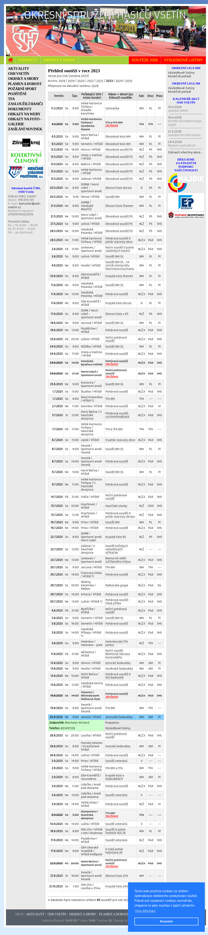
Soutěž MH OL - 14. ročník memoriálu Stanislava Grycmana (119, 265)
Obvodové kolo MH (118, 136)
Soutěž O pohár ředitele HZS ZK (115, 831)
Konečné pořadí (179, 76)
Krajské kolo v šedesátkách (114, 777)
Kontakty (28, 60)
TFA (11, 99)
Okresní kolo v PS (116, 314)
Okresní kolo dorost (118, 188)
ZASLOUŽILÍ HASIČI (25, 104)
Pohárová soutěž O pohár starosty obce (119, 240)
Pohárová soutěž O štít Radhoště (118, 676)
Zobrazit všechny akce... (185, 152)
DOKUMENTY (20, 109)
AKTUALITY (18, 69)
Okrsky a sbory (59, 60)
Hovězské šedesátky (119, 668)
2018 (61, 81)
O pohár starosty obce (120, 440)
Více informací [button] (145, 911)
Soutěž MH (112, 197)
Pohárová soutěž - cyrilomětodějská (117, 415)
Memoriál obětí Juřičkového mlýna (118, 560)
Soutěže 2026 (145, 60)
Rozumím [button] (166, 921)
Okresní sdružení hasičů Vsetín (105, 15)
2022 (99, 81)
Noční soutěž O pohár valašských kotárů (119, 249)
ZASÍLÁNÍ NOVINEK (25, 129)
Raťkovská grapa (116, 585)
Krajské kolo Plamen (119, 276)
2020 (81, 81)
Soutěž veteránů (116, 761)
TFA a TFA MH (114, 429)
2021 (90, 81)
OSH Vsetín (57, 914)
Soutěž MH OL (114, 256)
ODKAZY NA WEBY (24, 114)
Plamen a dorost (114, 914)
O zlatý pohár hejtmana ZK (114, 851)
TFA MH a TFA (114, 768)
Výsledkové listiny (183, 60)
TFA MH (110, 399)
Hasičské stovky (116, 506)
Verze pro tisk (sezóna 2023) (68, 76)
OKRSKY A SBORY (23, 79)
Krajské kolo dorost (118, 303)
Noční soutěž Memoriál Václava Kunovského (117, 654)
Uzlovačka (112, 108)
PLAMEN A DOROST (25, 84)
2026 (95, 86)
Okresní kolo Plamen (119, 206)
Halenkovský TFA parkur (116, 643)
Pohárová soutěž (116, 294)
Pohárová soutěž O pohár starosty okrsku (120, 515)
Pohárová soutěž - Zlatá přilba (117, 601)
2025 (128, 81)
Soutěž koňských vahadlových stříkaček (116, 549)
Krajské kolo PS (115, 537)
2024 (119, 81)
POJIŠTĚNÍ (17, 94)
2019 (71, 81)
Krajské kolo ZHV (116, 886)
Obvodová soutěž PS (119, 149)
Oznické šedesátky (118, 663)
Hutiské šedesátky (118, 746)
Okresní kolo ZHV (116, 876)
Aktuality (35, 914)
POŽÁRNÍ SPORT (22, 89)
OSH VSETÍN (18, 74)
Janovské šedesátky (119, 717)
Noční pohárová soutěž (116, 339)
